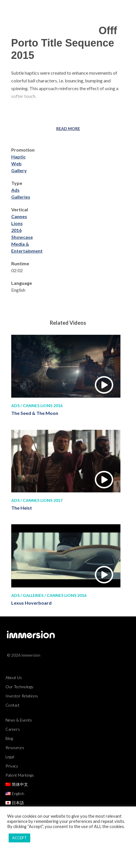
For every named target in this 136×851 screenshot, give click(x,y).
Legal (9, 756)
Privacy (11, 765)
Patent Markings (19, 775)
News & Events (18, 719)
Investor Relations (21, 695)
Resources (14, 747)
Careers (12, 729)
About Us (13, 677)
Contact (12, 705)
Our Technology (19, 686)
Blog (9, 738)
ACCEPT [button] (19, 837)
